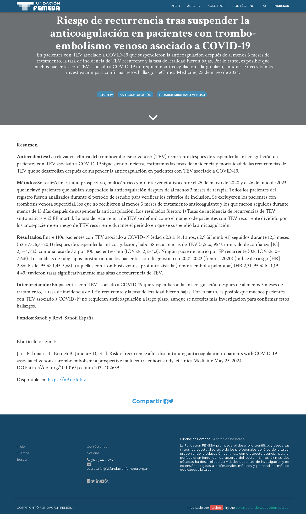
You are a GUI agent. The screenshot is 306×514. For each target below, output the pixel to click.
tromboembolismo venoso (181, 95)
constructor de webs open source (262, 507)
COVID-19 (105, 95)
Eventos (23, 453)
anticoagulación (136, 95)
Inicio (21, 446)
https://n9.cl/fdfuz (67, 379)
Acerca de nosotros (228, 439)
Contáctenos (97, 446)
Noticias (93, 453)
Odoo (216, 507)
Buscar (22, 459)
